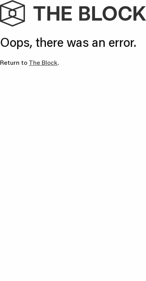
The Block (43, 62)
